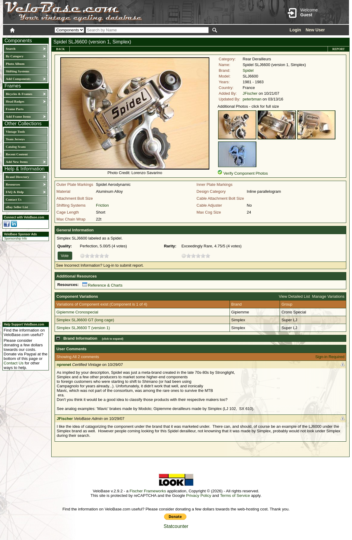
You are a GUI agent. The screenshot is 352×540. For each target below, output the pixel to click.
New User (315, 29)
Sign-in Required (329, 356)
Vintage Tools (15, 131)
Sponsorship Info (15, 238)
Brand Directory (17, 177)
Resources (13, 184)
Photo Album (15, 63)
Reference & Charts (102, 285)
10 (106, 255)
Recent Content (17, 154)
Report (338, 49)
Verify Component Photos (246, 173)
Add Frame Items (18, 116)
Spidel (248, 70)
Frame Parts (15, 109)
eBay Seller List (17, 207)
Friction (102, 205)
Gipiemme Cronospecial (77, 312)
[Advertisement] (24, 280)
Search (10, 48)
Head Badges (15, 101)
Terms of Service (235, 495)
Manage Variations (328, 296)
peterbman (252, 99)
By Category (15, 56)
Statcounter (176, 526)
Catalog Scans (16, 146)
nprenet (64, 364)
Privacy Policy (198, 495)
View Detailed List (294, 296)
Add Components (18, 79)
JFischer (250, 93)
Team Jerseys (15, 139)
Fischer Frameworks (148, 491)
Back (60, 49)
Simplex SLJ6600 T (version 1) (83, 328)
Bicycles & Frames (19, 94)
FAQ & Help (15, 192)
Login (295, 29)
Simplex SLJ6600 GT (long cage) (85, 320)
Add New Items (17, 162)
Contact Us (13, 199)
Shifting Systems (17, 71)
